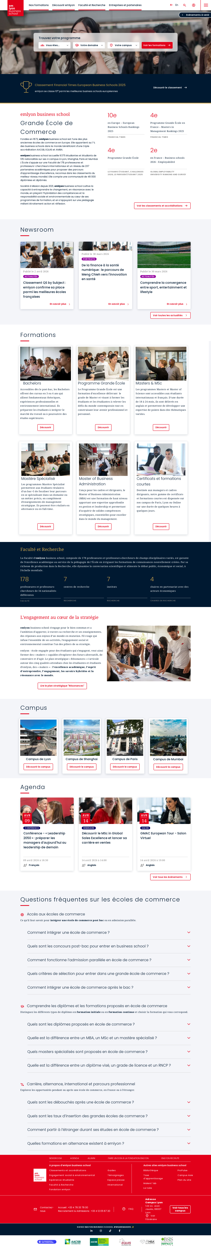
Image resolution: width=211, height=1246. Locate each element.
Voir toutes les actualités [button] (168, 315)
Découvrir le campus (38, 766)
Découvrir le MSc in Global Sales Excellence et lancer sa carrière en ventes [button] (104, 838)
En (176, 5)
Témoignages (116, 1175)
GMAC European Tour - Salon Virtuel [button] (163, 835)
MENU (205, 3)
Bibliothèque (150, 1170)
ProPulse (183, 1170)
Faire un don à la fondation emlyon (128, 1158)
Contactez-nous (47, 1209)
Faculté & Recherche (61, 1184)
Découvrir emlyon (63, 5)
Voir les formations (154, 45)
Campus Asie (185, 1175)
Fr (171, 5)
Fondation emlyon (59, 1189)
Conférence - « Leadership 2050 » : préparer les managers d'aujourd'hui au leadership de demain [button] (44, 840)
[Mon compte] (193, 5)
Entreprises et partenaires (125, 5)
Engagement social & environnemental (72, 1175)
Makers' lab (149, 1183)
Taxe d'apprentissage (153, 1177)
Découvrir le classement (167, 87)
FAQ (131, 1209)
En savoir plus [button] (58, 304)
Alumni (91, 1158)
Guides (112, 1170)
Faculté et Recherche (91, 5)
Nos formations (39, 5)
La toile (147, 1187)
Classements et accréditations (67, 1170)
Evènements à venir (197, 14)
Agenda (74, 1158)
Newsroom (55, 1158)
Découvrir (45, 427)
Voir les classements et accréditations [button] (159, 205)
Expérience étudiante (61, 1179)
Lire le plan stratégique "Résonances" (62, 685)
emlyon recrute (170, 1158)
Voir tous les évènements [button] (168, 877)
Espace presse (116, 1179)
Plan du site (184, 1179)
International (115, 1184)
